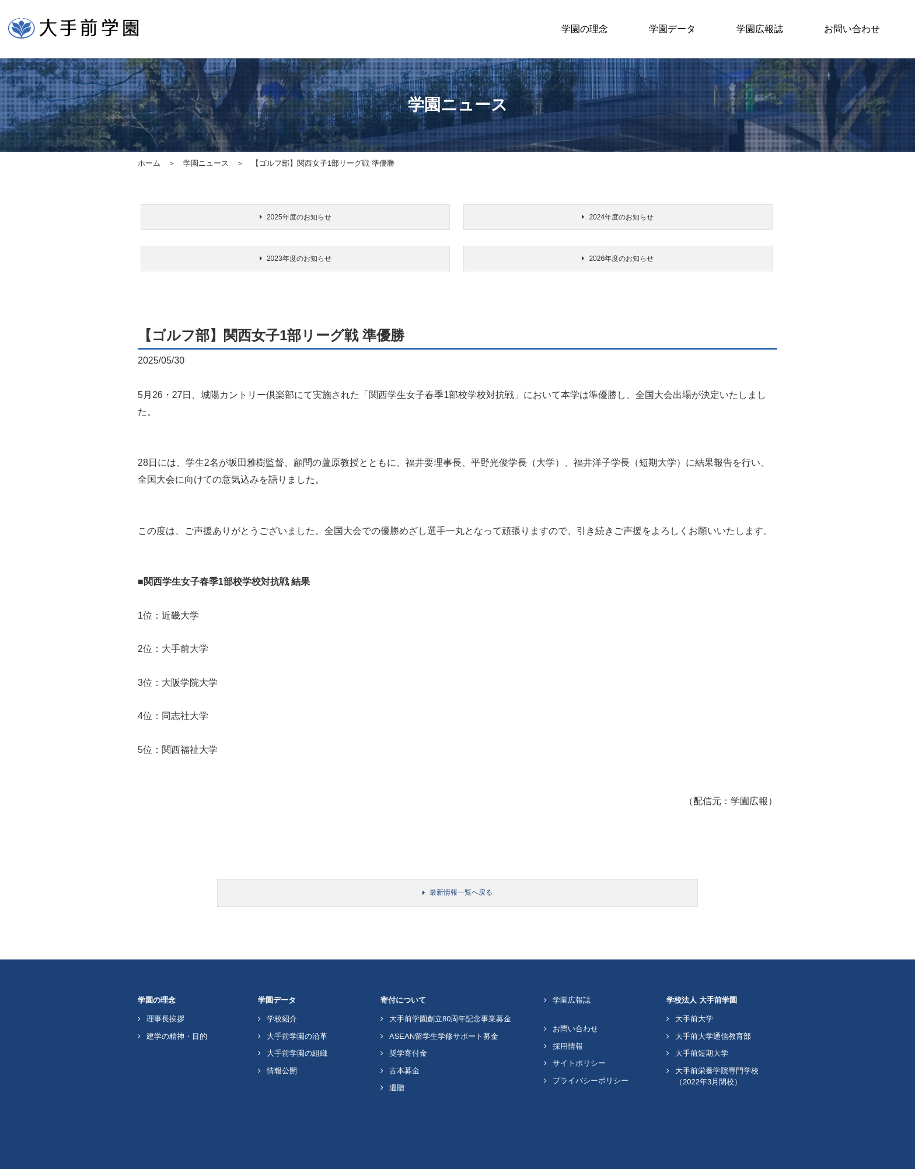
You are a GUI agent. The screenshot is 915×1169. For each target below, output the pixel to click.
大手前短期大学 (701, 1021)
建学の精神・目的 (176, 1004)
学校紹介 (282, 986)
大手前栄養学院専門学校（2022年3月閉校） (717, 1044)
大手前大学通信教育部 (713, 1004)
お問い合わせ (852, 29)
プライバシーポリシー (590, 1048)
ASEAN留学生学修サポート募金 (443, 1004)
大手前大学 (694, 986)
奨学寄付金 (408, 1021)
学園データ (672, 29)
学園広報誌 (759, 29)
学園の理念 (584, 29)
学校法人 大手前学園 (701, 968)
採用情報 (568, 1014)
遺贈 (396, 1055)
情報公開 (282, 1038)
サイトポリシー (579, 1031)
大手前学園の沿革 (297, 1004)
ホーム (149, 163)
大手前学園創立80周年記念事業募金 (450, 986)
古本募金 (404, 1038)
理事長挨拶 (165, 986)
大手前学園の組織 (297, 1021)
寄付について (403, 968)
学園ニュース (206, 163)
